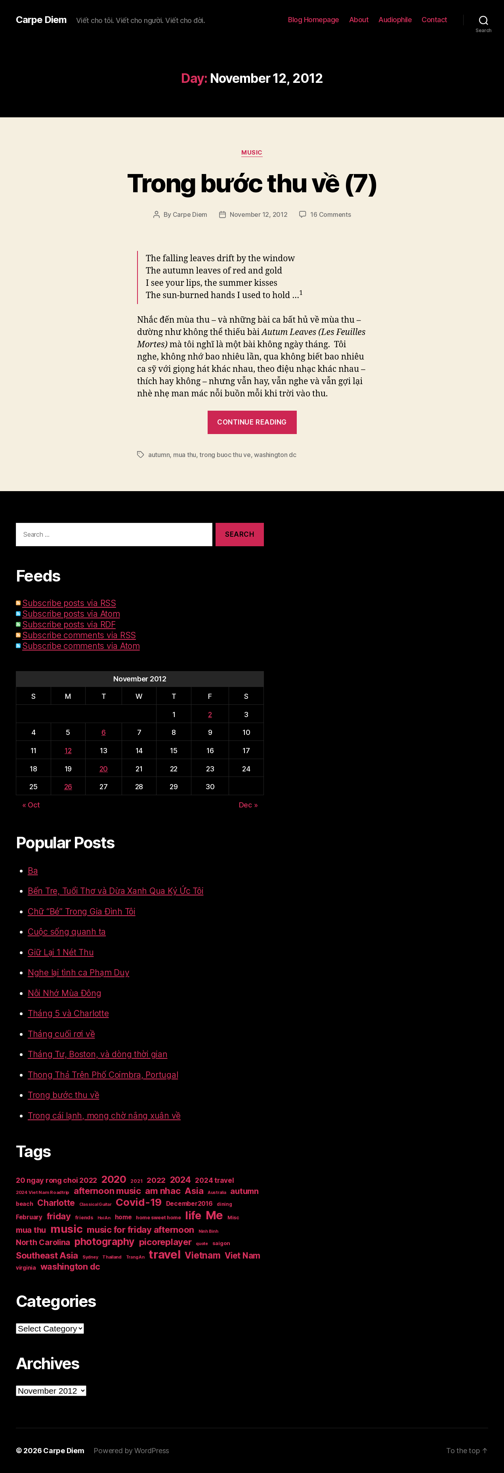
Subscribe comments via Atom (81, 646)
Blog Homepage (313, 19)
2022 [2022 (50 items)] (156, 1180)
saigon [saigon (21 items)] (221, 1243)
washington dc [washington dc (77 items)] (70, 1266)
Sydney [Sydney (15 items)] (90, 1257)
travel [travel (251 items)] (164, 1254)
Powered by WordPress (131, 1450)
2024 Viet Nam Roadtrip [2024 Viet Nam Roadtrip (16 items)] (42, 1192)
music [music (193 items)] (66, 1229)
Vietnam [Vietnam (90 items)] (202, 1255)
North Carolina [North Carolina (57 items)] (43, 1242)
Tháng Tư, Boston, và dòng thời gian (98, 1054)
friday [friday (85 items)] (59, 1216)
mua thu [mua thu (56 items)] (31, 1230)
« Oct (31, 805)
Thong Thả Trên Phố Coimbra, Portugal (103, 1075)
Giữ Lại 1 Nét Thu (61, 952)
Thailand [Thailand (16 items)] (112, 1257)
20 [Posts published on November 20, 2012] (103, 769)
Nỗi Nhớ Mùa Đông (64, 993)
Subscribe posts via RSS (69, 603)
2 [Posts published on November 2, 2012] (210, 714)
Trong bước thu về (63, 1095)
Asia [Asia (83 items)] (194, 1191)
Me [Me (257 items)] (214, 1215)
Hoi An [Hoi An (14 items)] (104, 1217)
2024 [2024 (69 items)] (180, 1180)
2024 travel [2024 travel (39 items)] (214, 1180)
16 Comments (330, 214)
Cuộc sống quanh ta (67, 932)
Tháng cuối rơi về (61, 1034)
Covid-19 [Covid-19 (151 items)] (139, 1202)
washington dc (275, 455)
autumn (159, 455)
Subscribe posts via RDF (69, 624)
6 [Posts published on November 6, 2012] (103, 732)
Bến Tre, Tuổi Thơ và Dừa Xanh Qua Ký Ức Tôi (115, 891)
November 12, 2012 (258, 214)
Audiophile (395, 19)
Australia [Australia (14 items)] (217, 1192)
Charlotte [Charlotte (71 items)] (56, 1203)
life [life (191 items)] (193, 1215)
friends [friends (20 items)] (84, 1217)
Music (252, 152)
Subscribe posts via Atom (71, 614)
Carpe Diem (41, 20)
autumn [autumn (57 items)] (244, 1191)
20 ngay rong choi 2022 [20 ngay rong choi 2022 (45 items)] (56, 1180)
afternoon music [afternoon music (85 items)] (107, 1191)
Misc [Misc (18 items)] (233, 1217)
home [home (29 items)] (123, 1217)
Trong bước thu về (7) (252, 183)
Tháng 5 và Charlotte (68, 1013)
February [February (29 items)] (29, 1217)
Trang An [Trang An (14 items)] (135, 1257)
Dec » (248, 805)
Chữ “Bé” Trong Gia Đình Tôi (82, 911)
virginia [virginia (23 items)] (26, 1267)
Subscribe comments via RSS (79, 635)
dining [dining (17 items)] (224, 1204)
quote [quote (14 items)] (202, 1243)
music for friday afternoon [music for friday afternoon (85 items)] (140, 1229)
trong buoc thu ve (224, 455)
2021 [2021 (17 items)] (136, 1181)
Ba (33, 871)
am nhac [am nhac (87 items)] (162, 1190)
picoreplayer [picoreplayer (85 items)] (165, 1242)
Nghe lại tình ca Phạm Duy (78, 973)
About (359, 19)
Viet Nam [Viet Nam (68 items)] (242, 1256)
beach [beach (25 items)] (24, 1203)
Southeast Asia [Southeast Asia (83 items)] (47, 1255)
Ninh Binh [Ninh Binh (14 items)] (208, 1231)
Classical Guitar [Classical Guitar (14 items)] (95, 1204)
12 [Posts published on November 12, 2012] (68, 750)
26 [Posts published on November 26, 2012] (68, 786)
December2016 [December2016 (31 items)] (189, 1203)
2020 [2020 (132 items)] (113, 1179)
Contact (434, 19)
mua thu (184, 455)
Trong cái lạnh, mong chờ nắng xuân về (104, 1116)
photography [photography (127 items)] (104, 1241)
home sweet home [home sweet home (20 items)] (158, 1217)
